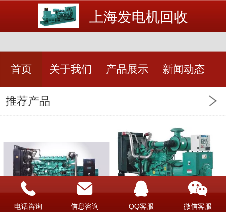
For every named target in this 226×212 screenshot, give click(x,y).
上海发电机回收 (138, 17)
